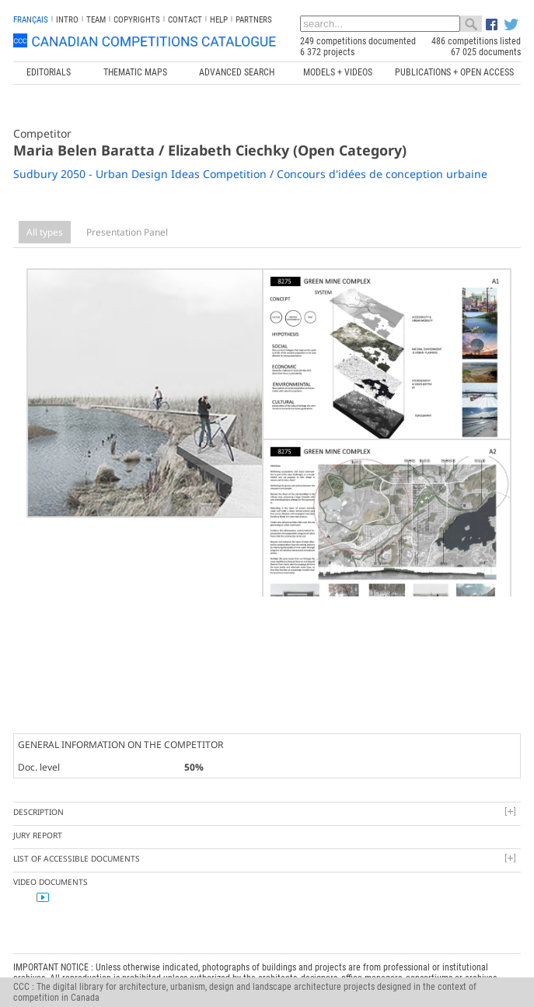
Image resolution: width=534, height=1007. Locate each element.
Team (96, 20)
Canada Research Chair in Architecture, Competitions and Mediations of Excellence (336, 954)
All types (44, 232)
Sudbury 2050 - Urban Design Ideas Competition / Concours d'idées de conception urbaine (250, 173)
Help (219, 20)
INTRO (67, 20)
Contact (185, 20)
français (30, 20)
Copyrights (136, 20)
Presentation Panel (127, 232)
